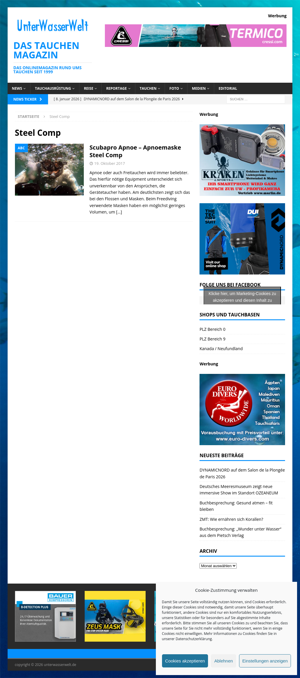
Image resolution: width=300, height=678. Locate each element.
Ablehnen (223, 660)
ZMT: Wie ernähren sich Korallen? (231, 519)
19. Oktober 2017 (109, 163)
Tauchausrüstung (53, 88)
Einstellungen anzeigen (265, 660)
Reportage (116, 88)
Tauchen (148, 88)
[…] (119, 212)
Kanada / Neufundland (221, 348)
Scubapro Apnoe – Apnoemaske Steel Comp (135, 151)
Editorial (228, 88)
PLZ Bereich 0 (212, 329)
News (17, 88)
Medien (199, 88)
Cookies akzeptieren (185, 660)
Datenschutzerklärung (193, 638)
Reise (88, 88)
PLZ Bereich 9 (212, 339)
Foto (174, 88)
